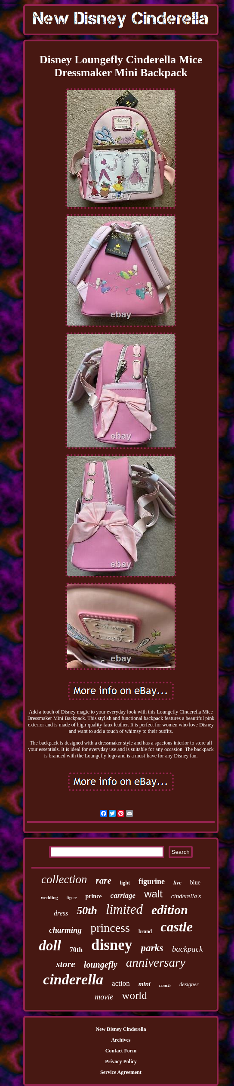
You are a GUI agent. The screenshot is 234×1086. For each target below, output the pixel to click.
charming (65, 929)
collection (64, 879)
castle (176, 926)
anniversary (156, 962)
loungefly (100, 964)
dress (61, 913)
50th (87, 910)
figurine (152, 881)
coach (165, 985)
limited (124, 909)
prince (93, 896)
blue (195, 882)
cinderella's (186, 896)
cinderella (73, 979)
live (177, 882)
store (65, 964)
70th (76, 949)
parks (152, 948)
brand (145, 931)
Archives (120, 1040)
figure (72, 897)
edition (169, 910)
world (134, 995)
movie (104, 997)
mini (145, 984)
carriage (123, 895)
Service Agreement (121, 1072)
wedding (49, 897)
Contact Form (120, 1051)
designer (189, 984)
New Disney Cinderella (120, 1029)
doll (50, 945)
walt (153, 894)
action (121, 983)
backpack (187, 948)
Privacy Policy (121, 1061)
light (125, 883)
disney (111, 945)
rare (103, 880)
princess (110, 927)
